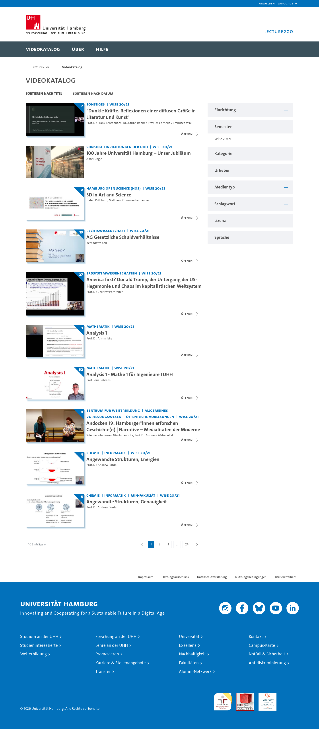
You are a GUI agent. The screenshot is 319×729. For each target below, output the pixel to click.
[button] (285, 3)
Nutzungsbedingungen (250, 577)
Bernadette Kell (96, 243)
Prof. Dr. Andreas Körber (150, 435)
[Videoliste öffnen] (190, 313)
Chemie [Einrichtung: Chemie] (93, 452)
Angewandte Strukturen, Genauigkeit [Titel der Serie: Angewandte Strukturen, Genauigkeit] (126, 501)
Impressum (145, 577)
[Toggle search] (285, 49)
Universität (189, 636)
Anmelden (267, 3)
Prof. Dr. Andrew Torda (101, 465)
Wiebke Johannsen (99, 435)
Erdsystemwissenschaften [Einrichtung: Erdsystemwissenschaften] (111, 273)
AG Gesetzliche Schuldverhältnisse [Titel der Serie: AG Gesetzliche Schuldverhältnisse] (122, 237)
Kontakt (256, 636)
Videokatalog (72, 67)
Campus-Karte (262, 645)
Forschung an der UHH (115, 636)
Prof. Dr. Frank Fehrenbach (104, 123)
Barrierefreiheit (285, 577)
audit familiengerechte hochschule (223, 700)
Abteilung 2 (94, 159)
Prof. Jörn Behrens (98, 380)
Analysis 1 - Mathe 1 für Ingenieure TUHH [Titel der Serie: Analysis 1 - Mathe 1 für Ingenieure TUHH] (129, 374)
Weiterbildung (33, 654)
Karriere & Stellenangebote (120, 663)
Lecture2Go (40, 67)
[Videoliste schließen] (190, 134)
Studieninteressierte (39, 645)
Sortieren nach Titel (44, 93)
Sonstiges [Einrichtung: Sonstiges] (95, 104)
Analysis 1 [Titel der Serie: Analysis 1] (96, 332)
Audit (240, 695)
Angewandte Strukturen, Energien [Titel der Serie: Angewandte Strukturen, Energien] (123, 459)
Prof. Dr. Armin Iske (99, 338)
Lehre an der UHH (111, 645)
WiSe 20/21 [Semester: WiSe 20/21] (119, 104)
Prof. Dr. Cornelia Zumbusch (166, 123)
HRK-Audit (266, 695)
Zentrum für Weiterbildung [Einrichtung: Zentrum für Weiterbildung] (113, 410)
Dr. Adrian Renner (134, 123)
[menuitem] (42, 49)
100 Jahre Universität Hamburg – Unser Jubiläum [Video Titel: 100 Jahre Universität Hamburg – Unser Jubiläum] (138, 153)
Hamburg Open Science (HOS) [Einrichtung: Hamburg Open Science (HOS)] (113, 188)
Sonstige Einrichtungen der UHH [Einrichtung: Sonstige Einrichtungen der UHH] (117, 146)
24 (188, 545)
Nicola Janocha (123, 435)
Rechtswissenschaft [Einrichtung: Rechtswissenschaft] (105, 230)
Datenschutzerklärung (212, 577)
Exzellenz (187, 645)
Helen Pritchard (96, 200)
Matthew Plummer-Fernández (129, 200)
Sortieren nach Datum (93, 93)
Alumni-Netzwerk (195, 671)
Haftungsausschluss (175, 577)
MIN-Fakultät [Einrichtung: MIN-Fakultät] (143, 495)
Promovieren (107, 654)
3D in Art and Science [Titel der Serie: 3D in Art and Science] (108, 194)
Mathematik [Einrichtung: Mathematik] (98, 326)
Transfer (103, 671)
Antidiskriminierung (267, 663)
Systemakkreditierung (290, 695)
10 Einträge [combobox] (37, 544)
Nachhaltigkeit (192, 654)
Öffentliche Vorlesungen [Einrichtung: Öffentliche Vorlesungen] (150, 416)
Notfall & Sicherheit (267, 654)
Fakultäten (189, 663)
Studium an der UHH (39, 636)
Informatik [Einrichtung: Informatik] (115, 452)
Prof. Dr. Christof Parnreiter (104, 292)
